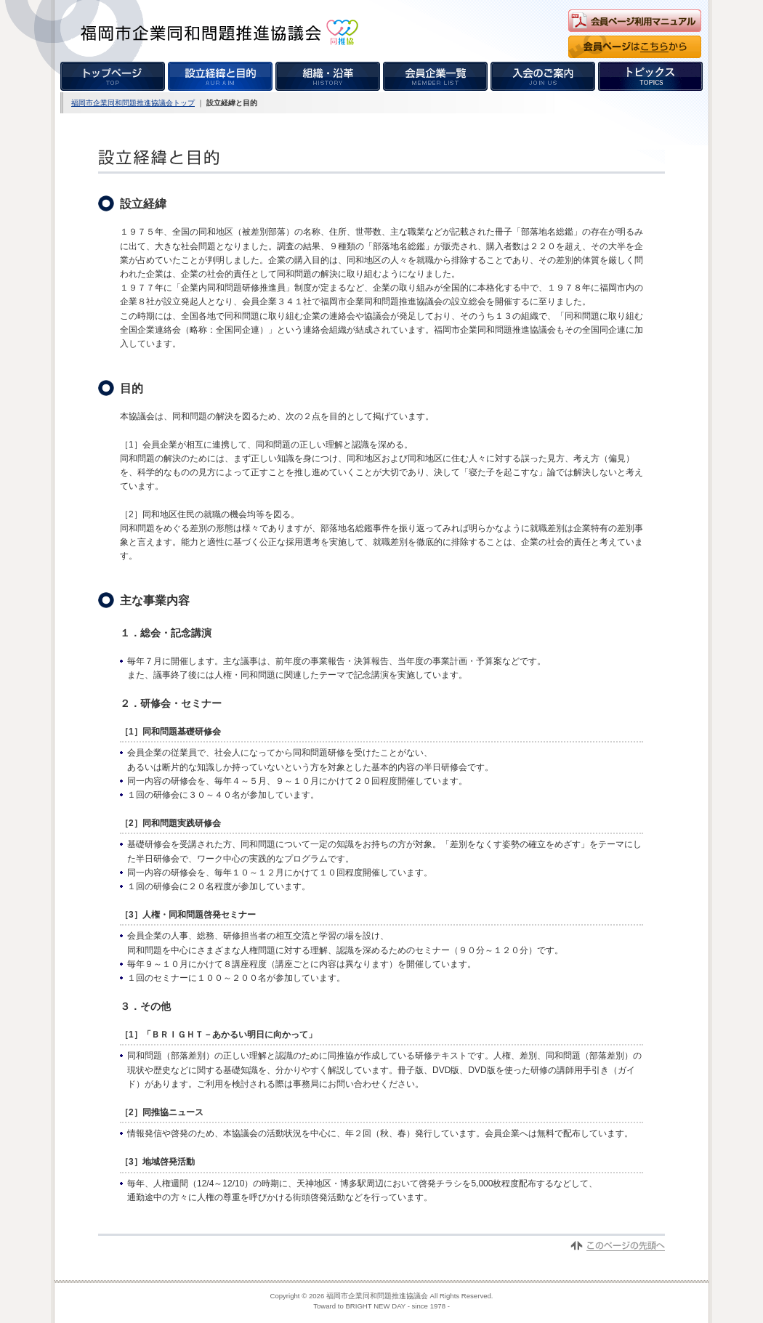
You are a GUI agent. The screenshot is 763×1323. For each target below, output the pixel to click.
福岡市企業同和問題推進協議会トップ (133, 103)
